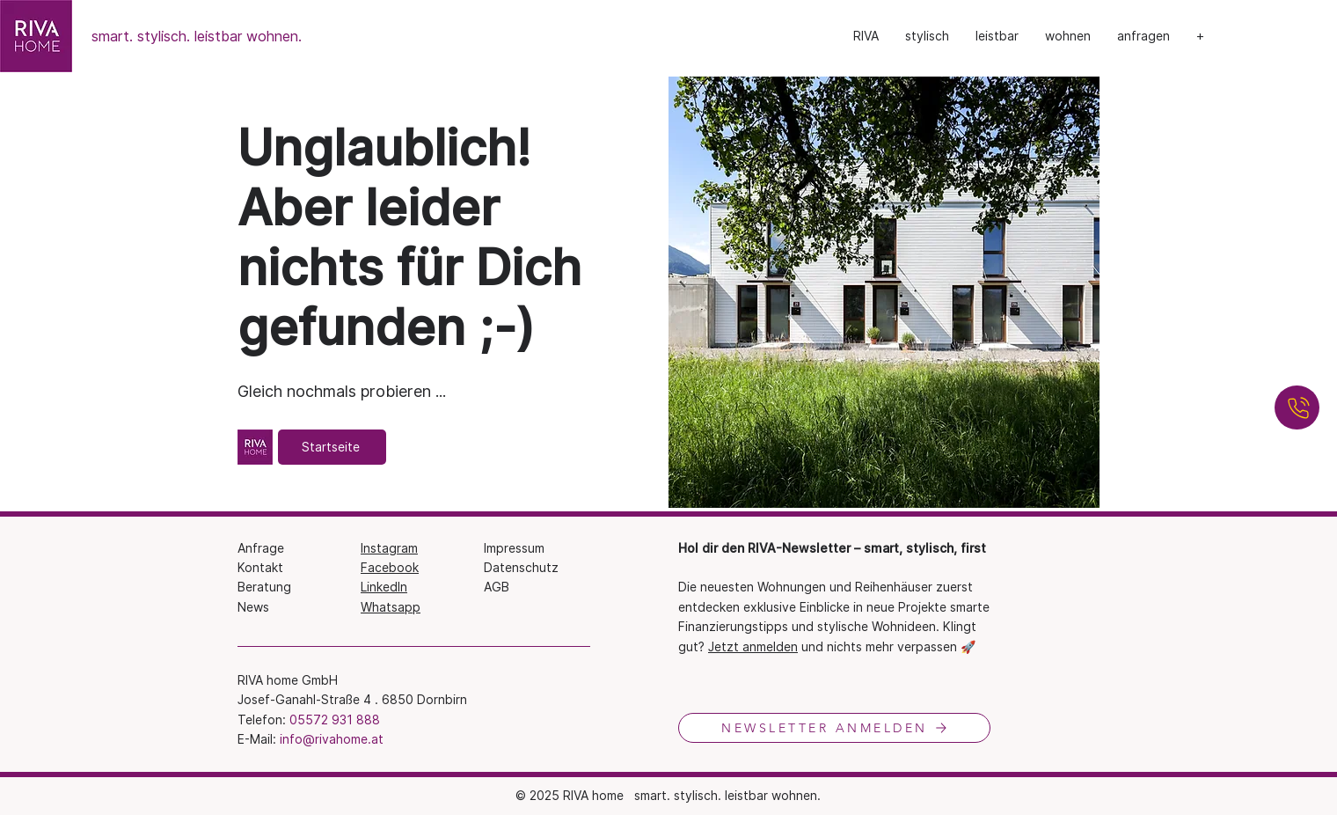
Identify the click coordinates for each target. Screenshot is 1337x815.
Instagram (389, 547)
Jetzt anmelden (753, 646)
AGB (496, 586)
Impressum (514, 547)
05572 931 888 (334, 719)
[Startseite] (332, 447)
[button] (927, 36)
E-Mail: (258, 738)
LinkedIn (384, 586)
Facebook (390, 567)
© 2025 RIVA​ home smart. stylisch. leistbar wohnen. (668, 795)
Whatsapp (390, 606)
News (253, 606)
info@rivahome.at (332, 738)
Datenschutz (521, 567)
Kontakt (260, 567)
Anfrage (260, 547)
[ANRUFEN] (1297, 407)
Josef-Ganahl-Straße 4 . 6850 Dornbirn (352, 699)
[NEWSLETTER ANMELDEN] (834, 728)
